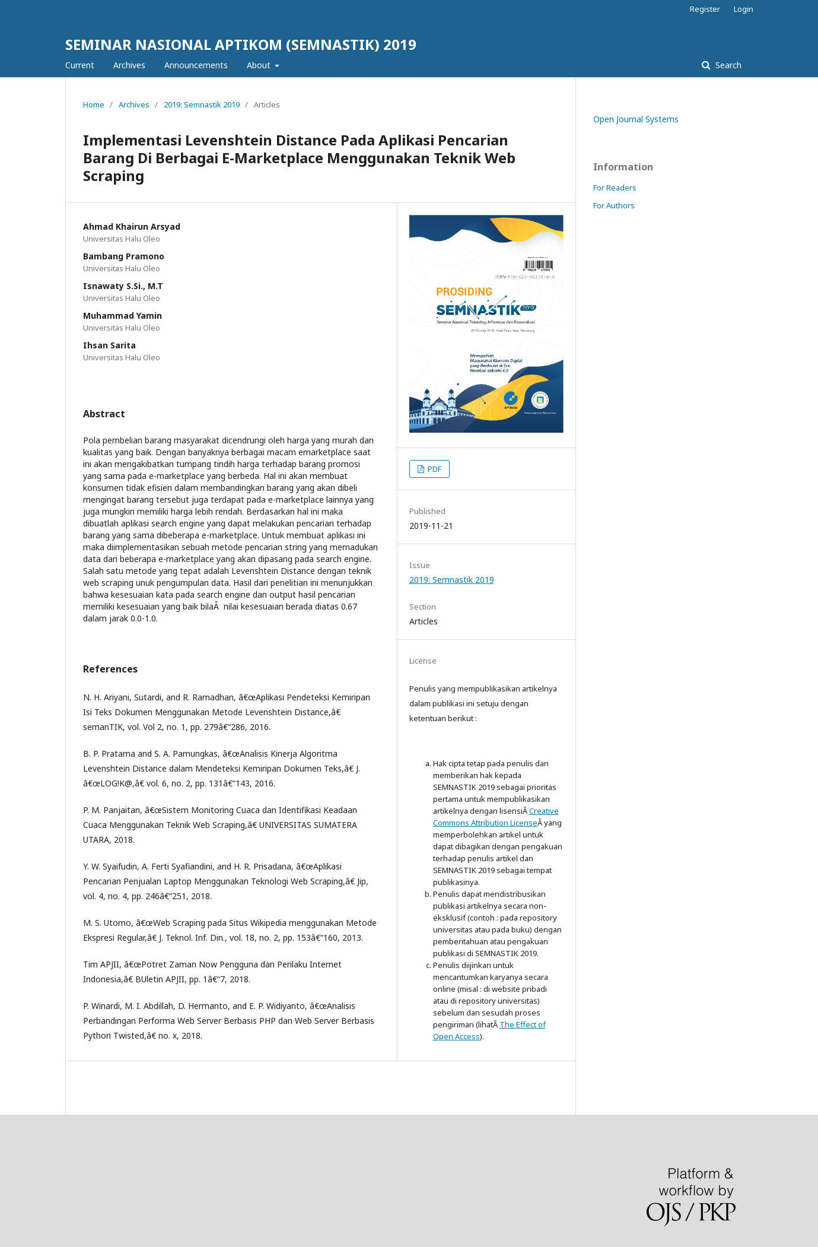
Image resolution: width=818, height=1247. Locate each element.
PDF (433, 469)
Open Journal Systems (636, 119)
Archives (129, 65)
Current (79, 65)
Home (93, 104)
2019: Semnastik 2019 (202, 104)
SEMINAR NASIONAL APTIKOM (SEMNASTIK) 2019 (240, 44)
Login (743, 9)
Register (705, 9)
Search (727, 65)
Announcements (196, 65)
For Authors (614, 205)
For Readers (614, 187)
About (260, 65)
